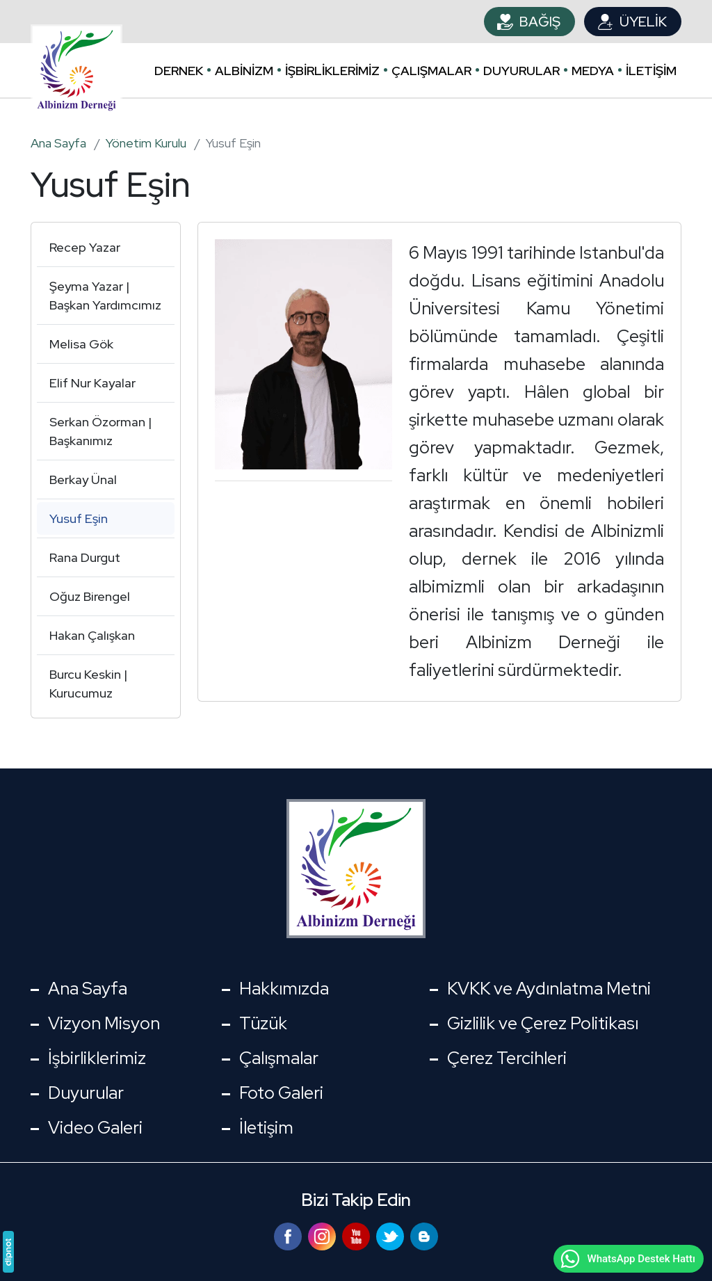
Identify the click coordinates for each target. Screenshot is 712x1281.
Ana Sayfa (87, 988)
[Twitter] (392, 1234)
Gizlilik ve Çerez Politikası (542, 1023)
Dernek (178, 71)
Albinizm (244, 71)
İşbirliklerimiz (332, 71)
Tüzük (263, 1023)
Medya (593, 71)
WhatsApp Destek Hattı (627, 1259)
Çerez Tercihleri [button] (507, 1058)
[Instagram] (324, 1234)
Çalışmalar (431, 71)
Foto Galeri (281, 1092)
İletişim (651, 71)
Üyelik (643, 22)
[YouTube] (358, 1234)
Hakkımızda (284, 988)
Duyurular (521, 71)
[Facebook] (290, 1234)
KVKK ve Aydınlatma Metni (549, 988)
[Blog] (424, 1234)
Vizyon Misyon (104, 1023)
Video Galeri (95, 1127)
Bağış (539, 22)
